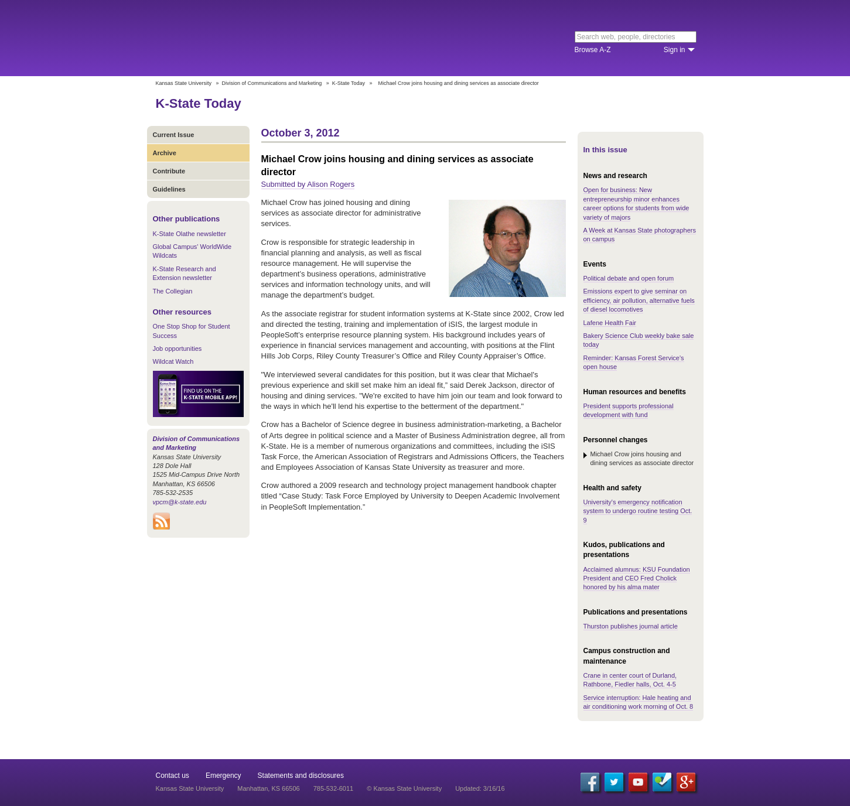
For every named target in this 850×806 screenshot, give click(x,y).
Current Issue (173, 134)
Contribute (169, 171)
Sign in (674, 50)
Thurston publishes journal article (630, 626)
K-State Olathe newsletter (189, 233)
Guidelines (169, 189)
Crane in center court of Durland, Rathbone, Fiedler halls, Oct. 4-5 (630, 680)
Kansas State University (251, 38)
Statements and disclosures (301, 775)
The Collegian (173, 291)
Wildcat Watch (173, 361)
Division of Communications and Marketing (272, 83)
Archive (164, 152)
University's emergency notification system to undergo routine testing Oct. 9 (637, 511)
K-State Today (348, 83)
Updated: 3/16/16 (479, 788)
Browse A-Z (593, 50)
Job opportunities (177, 348)
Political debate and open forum (628, 278)
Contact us (172, 775)
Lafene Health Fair (610, 322)
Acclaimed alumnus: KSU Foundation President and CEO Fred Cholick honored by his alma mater (636, 578)
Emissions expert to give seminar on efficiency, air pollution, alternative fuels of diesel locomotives (639, 300)
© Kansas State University (404, 788)
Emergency (223, 775)
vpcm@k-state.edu (180, 502)
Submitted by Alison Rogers (308, 184)
